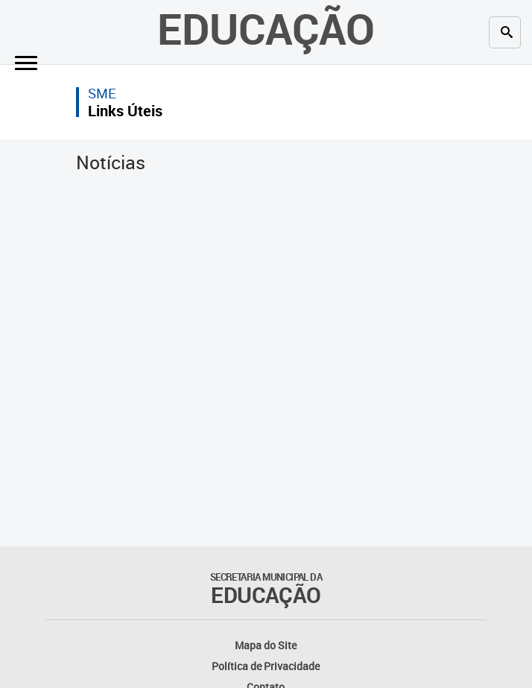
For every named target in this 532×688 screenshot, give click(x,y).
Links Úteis (125, 111)
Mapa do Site (266, 645)
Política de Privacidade (266, 666)
